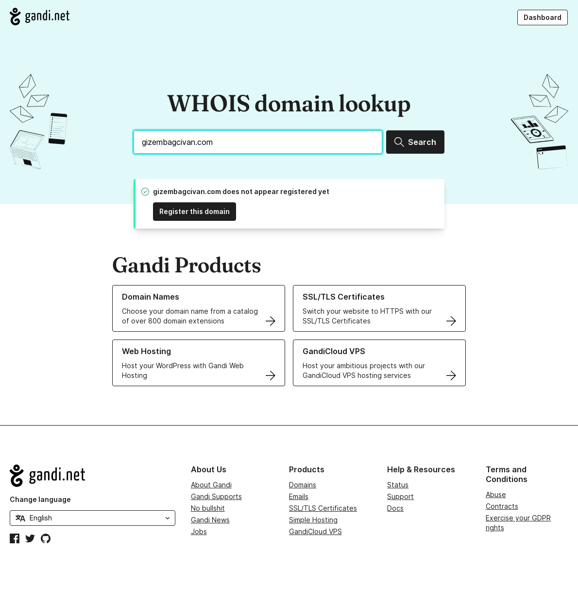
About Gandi (211, 485)
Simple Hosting (313, 520)
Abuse (496, 494)
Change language (40, 499)
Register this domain (194, 211)
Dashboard (542, 17)
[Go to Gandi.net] (39, 16)
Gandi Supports (216, 496)
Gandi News (210, 520)
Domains (302, 485)
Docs (395, 508)
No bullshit (208, 508)
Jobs (199, 531)
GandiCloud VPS (315, 531)
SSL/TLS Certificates (323, 508)
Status (397, 485)
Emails (298, 496)
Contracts (502, 506)
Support (400, 496)
